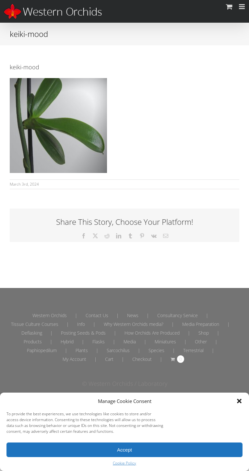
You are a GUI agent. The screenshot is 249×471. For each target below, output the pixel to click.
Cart (109, 359)
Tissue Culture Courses (34, 324)
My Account (74, 359)
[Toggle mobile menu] (242, 6)
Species (156, 350)
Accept (124, 450)
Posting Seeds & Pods (83, 333)
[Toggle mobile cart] (229, 6)
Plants (82, 350)
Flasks (98, 342)
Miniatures (165, 342)
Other (201, 342)
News (132, 315)
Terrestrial (193, 350)
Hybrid (67, 342)
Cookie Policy (124, 463)
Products (33, 342)
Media (130, 342)
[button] (239, 401)
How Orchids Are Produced (152, 333)
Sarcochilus (118, 350)
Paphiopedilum (42, 350)
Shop (203, 333)
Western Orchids (49, 315)
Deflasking (31, 333)
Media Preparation (200, 324)
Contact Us (97, 315)
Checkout (142, 359)
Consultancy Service (177, 315)
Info (81, 324)
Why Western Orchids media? (133, 324)
